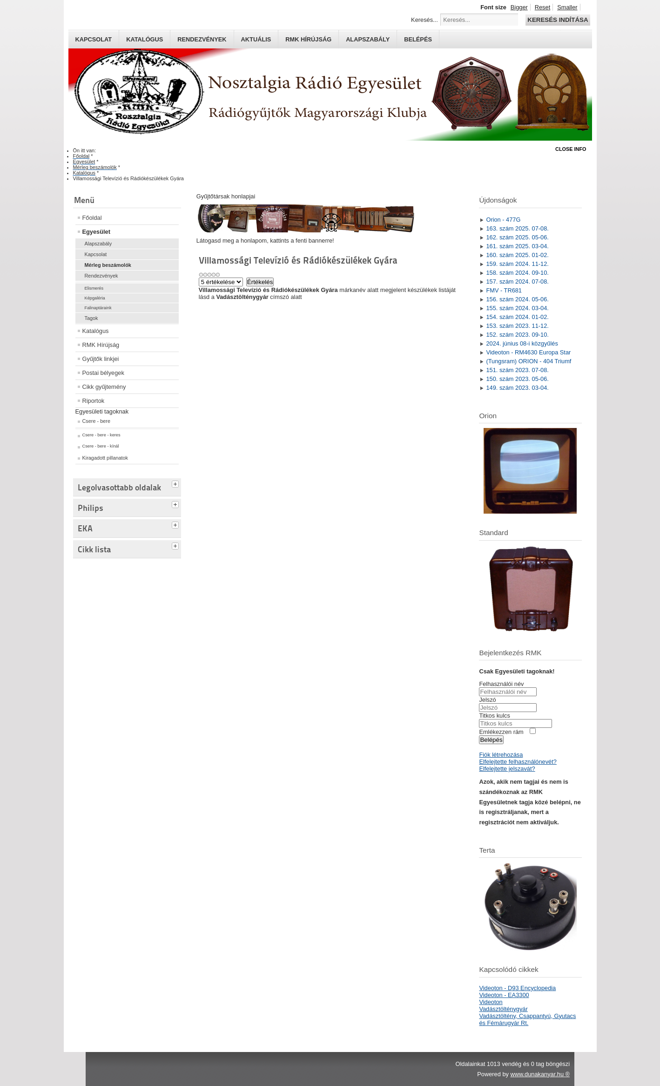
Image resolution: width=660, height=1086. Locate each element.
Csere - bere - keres (101, 435)
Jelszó (487, 699)
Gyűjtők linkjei (100, 358)
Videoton (490, 1001)
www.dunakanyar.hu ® (540, 1074)
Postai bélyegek (103, 372)
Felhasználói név (501, 683)
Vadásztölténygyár (503, 1008)
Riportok (93, 400)
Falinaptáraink (98, 307)
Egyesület (96, 231)
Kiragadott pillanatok (105, 458)
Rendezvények (201, 39)
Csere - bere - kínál (100, 446)
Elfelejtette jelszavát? (507, 768)
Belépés (418, 39)
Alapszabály (368, 39)
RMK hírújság (308, 39)
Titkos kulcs (494, 715)
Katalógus (144, 39)
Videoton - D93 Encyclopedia (517, 987)
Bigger (519, 7)
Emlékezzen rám (501, 731)
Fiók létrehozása (501, 754)
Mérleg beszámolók (108, 265)
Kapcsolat (93, 39)
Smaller (567, 7)
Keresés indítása (557, 19)
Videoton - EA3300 (504, 994)
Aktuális (256, 39)
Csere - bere (96, 421)
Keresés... (424, 19)
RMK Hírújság (101, 344)
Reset (542, 7)
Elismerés (94, 288)
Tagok (91, 318)
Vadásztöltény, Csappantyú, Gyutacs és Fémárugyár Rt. (527, 1019)
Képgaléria (95, 298)
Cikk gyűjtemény (104, 386)
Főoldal (92, 217)
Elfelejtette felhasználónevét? (517, 761)
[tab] (176, 483)
